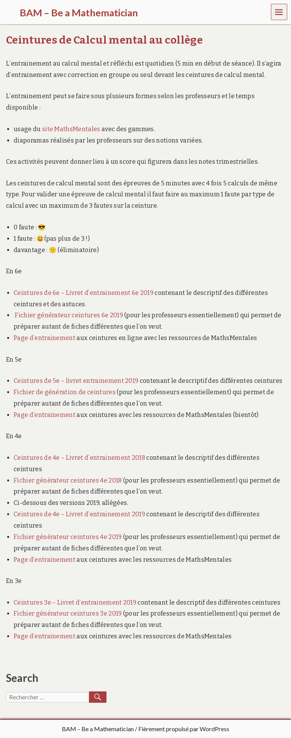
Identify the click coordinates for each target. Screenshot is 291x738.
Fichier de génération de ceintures (65, 392)
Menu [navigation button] (279, 11)
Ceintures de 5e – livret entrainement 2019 (76, 380)
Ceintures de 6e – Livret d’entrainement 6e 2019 (83, 292)
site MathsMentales (71, 129)
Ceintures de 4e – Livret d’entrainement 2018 (79, 457)
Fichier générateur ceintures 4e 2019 (68, 537)
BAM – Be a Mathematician (98, 728)
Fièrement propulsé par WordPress (183, 728)
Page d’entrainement (44, 338)
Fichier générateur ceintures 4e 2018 (68, 480)
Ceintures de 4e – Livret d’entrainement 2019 (79, 514)
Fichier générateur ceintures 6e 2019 (69, 315)
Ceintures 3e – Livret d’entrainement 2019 (75, 602)
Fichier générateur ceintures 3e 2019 (68, 613)
